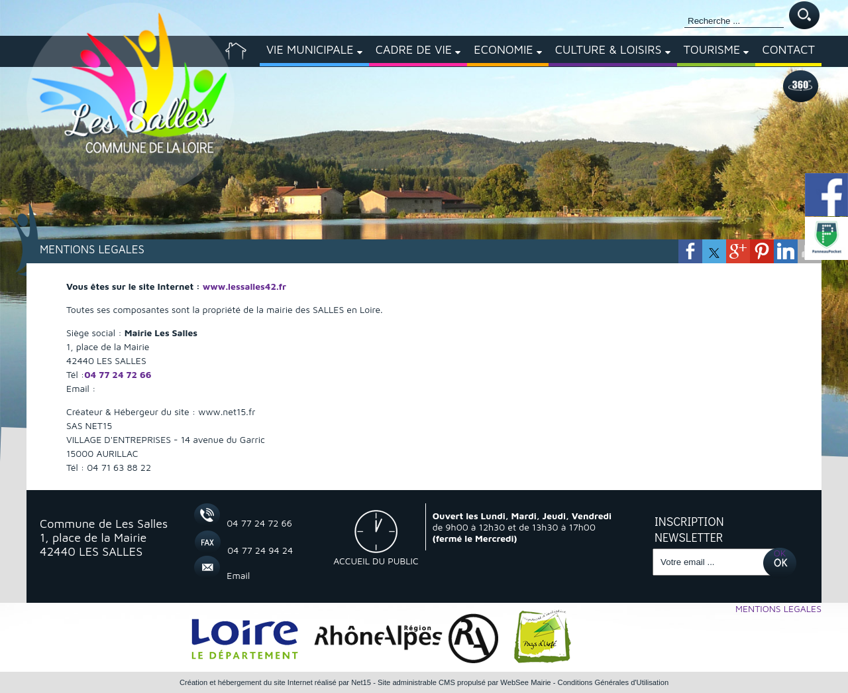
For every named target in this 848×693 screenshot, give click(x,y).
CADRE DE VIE (414, 49)
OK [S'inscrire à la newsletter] (780, 552)
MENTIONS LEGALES (778, 608)
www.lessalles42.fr (244, 286)
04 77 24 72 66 (117, 374)
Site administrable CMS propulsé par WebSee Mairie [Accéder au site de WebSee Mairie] (464, 682)
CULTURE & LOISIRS (608, 49)
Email (238, 575)
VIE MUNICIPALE (310, 49)
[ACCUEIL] (236, 51)
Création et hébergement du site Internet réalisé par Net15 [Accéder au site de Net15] (275, 682)
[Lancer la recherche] (804, 16)
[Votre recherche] (734, 21)
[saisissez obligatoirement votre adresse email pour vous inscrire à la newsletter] (714, 562)
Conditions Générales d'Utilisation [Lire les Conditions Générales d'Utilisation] (613, 682)
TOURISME (712, 49)
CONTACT (788, 49)
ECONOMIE (503, 49)
